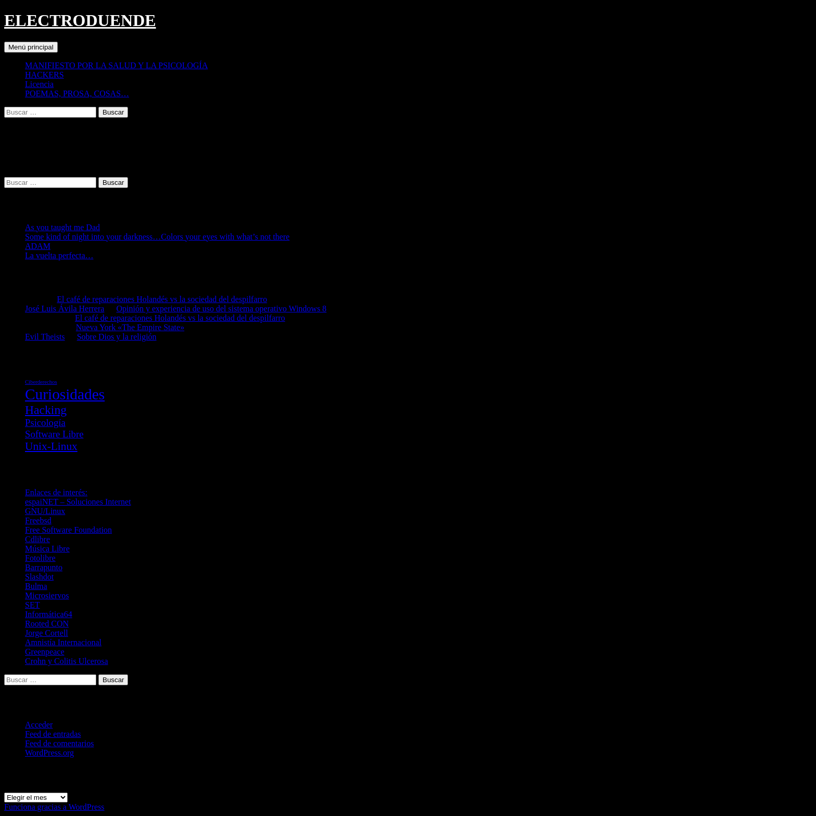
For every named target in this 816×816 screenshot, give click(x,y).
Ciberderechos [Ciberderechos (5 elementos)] (41, 382)
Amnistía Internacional (63, 642)
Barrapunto (43, 567)
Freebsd (38, 520)
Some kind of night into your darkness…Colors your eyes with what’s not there (157, 236)
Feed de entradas (53, 734)
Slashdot (39, 576)
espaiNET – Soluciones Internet (78, 501)
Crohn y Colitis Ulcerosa (66, 661)
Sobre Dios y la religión (117, 336)
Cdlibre (37, 539)
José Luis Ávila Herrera (64, 308)
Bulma (36, 586)
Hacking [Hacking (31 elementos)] (46, 410)
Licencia (39, 84)
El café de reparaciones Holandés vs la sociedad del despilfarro (162, 299)
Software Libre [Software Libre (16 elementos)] (54, 434)
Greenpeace (45, 651)
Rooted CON (47, 623)
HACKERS (44, 74)
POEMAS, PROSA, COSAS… (77, 93)
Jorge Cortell (46, 633)
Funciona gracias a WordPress (54, 806)
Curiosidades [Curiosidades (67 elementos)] (65, 394)
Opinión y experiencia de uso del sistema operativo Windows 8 (222, 308)
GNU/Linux (45, 511)
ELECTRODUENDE (80, 20)
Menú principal (31, 47)
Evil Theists (45, 336)
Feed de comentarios (59, 743)
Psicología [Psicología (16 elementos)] (45, 422)
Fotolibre (40, 558)
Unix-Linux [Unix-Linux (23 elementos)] (51, 446)
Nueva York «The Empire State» (130, 327)
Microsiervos (47, 595)
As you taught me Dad (62, 227)
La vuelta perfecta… (59, 255)
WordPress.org (49, 752)
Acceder (39, 724)
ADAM (37, 246)
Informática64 (48, 614)
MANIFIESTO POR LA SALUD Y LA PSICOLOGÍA (116, 65)
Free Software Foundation (68, 529)
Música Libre (47, 548)
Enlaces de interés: (56, 492)
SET (32, 604)
